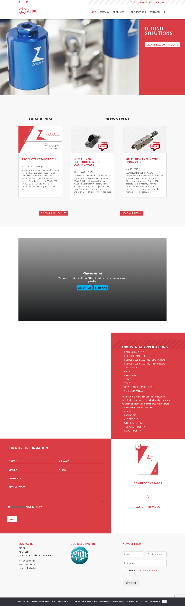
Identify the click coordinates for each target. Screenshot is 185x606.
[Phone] (80, 469)
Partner (149, 2)
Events (133, 2)
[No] (181, 601)
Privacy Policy (33, 506)
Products (118, 12)
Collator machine (55, 391)
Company (104, 12)
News (141, 2)
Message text (18, 487)
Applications (138, 12)
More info (55, 407)
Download (160, 2)
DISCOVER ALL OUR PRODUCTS (162, 44)
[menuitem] (19, 2)
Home (93, 12)
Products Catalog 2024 (38, 159)
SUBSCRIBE (130, 583)
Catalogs (39, 166)
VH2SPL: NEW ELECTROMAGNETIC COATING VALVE (87, 161)
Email (13, 470)
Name (13, 461)
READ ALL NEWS (131, 213)
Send (12, 519)
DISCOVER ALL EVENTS (53, 213)
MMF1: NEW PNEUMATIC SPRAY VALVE (142, 160)
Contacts (155, 12)
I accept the (27, 506)
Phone (62, 470)
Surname (65, 461)
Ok (164, 601)
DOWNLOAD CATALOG (148, 483)
